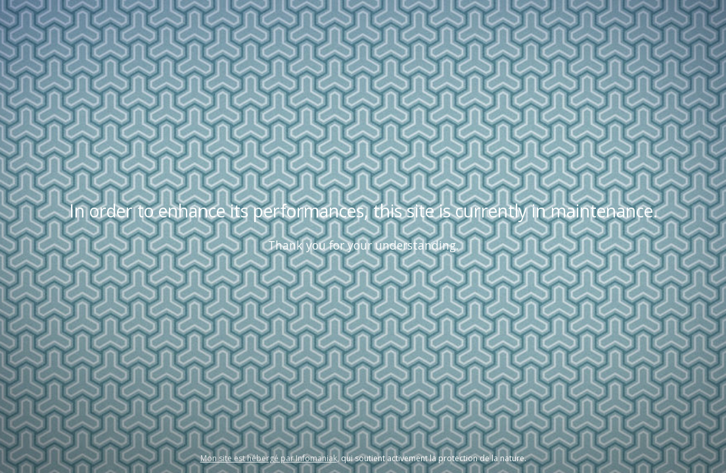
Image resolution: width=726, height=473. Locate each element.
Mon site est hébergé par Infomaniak (268, 458)
